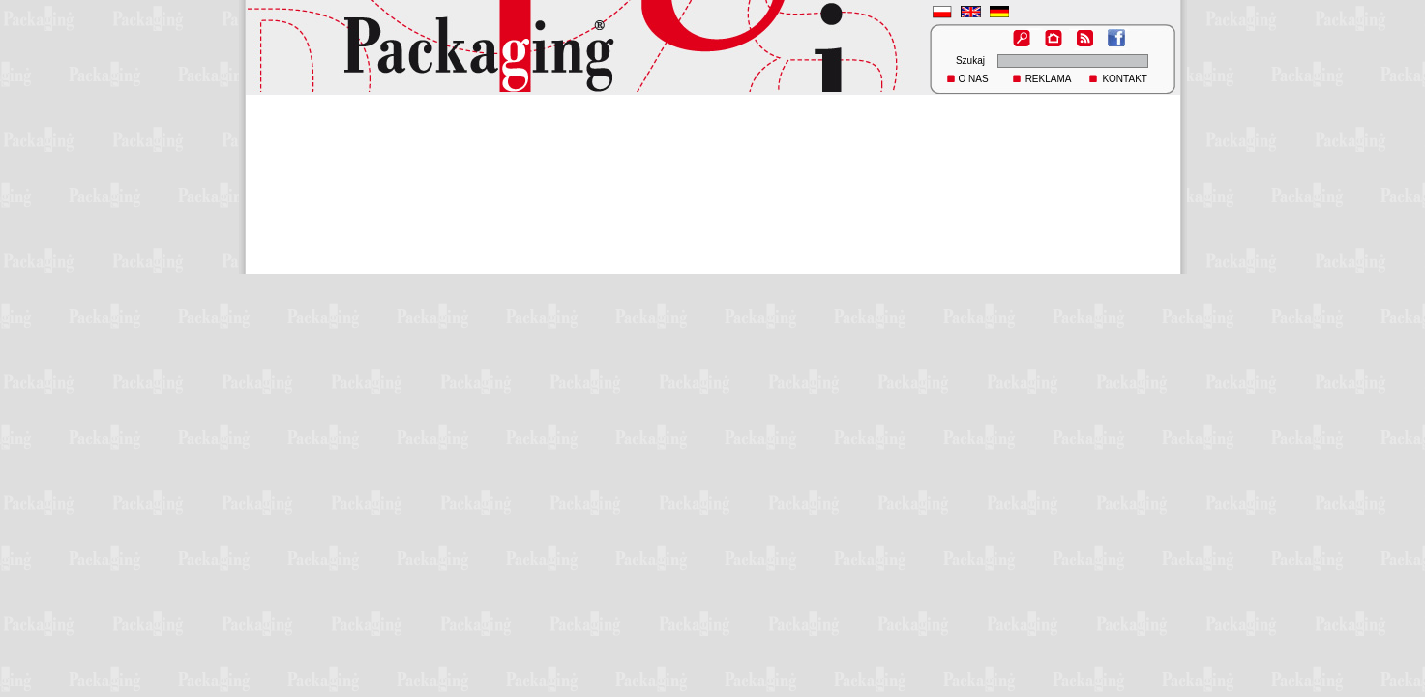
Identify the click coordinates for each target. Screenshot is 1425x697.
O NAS (974, 79)
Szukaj (970, 60)
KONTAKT (1124, 79)
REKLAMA (1048, 79)
